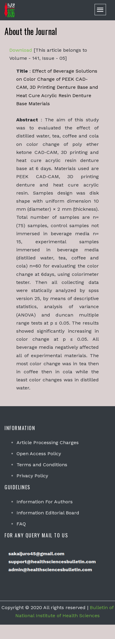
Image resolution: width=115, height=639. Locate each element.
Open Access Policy (39, 453)
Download (20, 50)
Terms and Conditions (42, 464)
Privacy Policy (32, 476)
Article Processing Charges (48, 442)
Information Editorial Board (48, 513)
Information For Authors (45, 502)
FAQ (21, 524)
